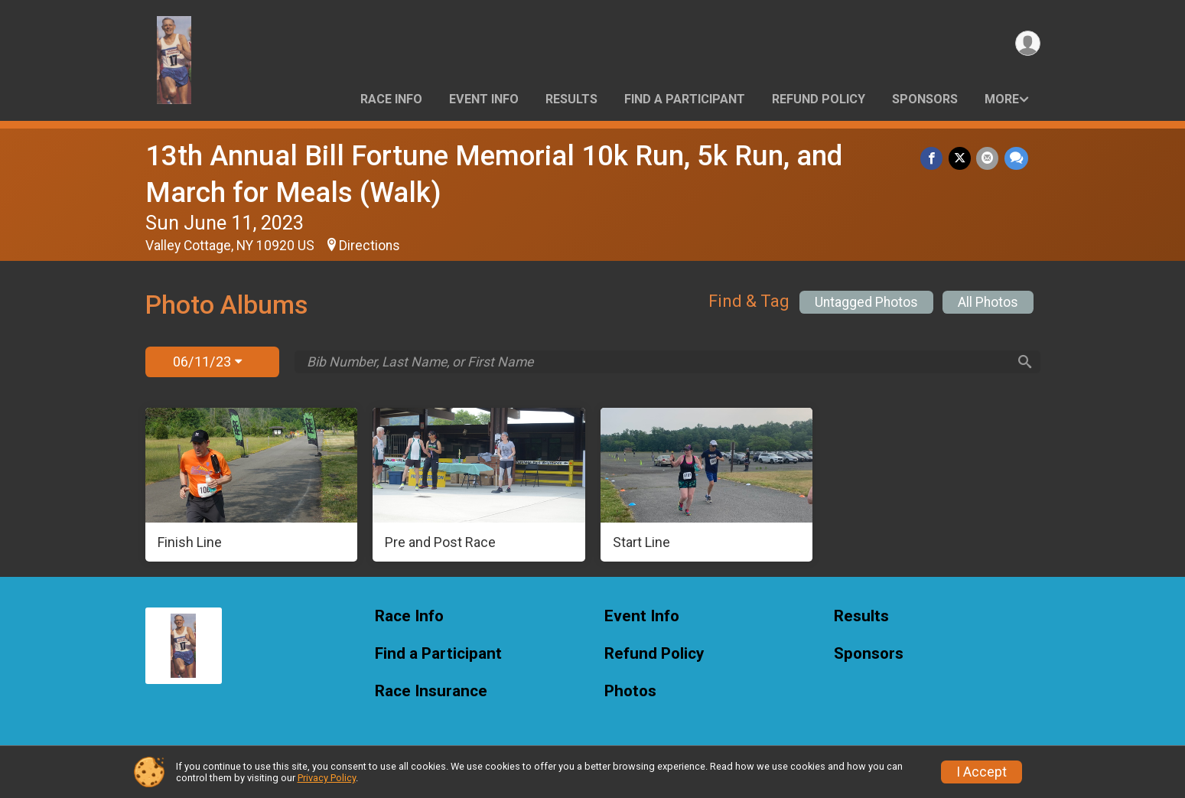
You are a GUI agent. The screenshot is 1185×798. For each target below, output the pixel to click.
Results (571, 99)
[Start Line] (707, 485)
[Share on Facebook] (935, 159)
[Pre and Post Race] (479, 485)
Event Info (484, 99)
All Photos (988, 302)
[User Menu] (1026, 45)
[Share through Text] (1016, 159)
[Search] (1021, 362)
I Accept (981, 772)
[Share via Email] (989, 159)
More (1002, 99)
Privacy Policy (327, 777)
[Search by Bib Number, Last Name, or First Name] (656, 362)
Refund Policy (818, 99)
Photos (630, 691)
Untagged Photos (866, 302)
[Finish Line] (251, 485)
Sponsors (925, 99)
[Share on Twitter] (962, 159)
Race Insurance (431, 691)
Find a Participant (684, 99)
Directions (369, 245)
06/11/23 (207, 361)
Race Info (391, 99)
